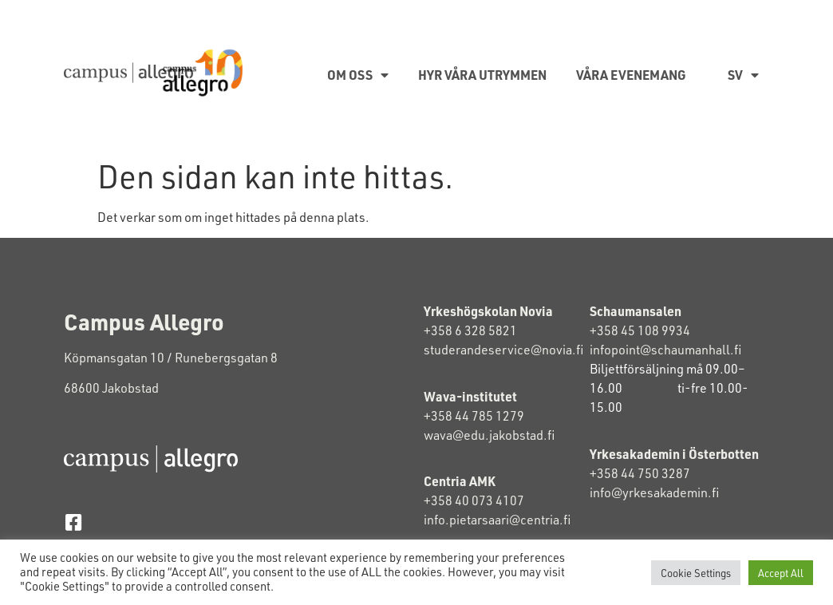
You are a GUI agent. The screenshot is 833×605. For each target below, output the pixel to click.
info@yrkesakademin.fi (655, 492)
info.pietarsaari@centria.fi (497, 519)
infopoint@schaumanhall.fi (665, 349)
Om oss (358, 75)
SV (743, 75)
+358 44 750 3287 (653, 473)
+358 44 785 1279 (474, 415)
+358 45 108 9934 (640, 330)
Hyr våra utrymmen (482, 74)
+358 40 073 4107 (474, 500)
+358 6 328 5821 (470, 330)
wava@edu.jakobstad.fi (489, 434)
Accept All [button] (780, 572)
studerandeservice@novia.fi (505, 349)
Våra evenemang (631, 74)
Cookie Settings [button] (696, 572)
